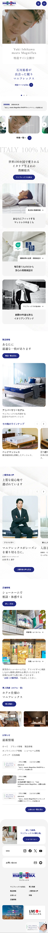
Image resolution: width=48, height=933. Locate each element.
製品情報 (29, 746)
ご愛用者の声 (33, 891)
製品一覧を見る (10, 356)
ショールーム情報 (32, 751)
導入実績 (32, 887)
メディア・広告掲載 (11, 755)
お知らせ (13, 895)
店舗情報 (13, 899)
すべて (5, 746)
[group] (24, 48)
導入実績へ (9, 704)
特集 (30, 895)
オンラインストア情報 (12, 751)
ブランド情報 (16, 746)
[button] (21, 95)
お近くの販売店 (11, 678)
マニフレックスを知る (24, 177)
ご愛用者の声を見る (24, 569)
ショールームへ (31, 839)
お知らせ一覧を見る (35, 809)
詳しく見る (9, 604)
